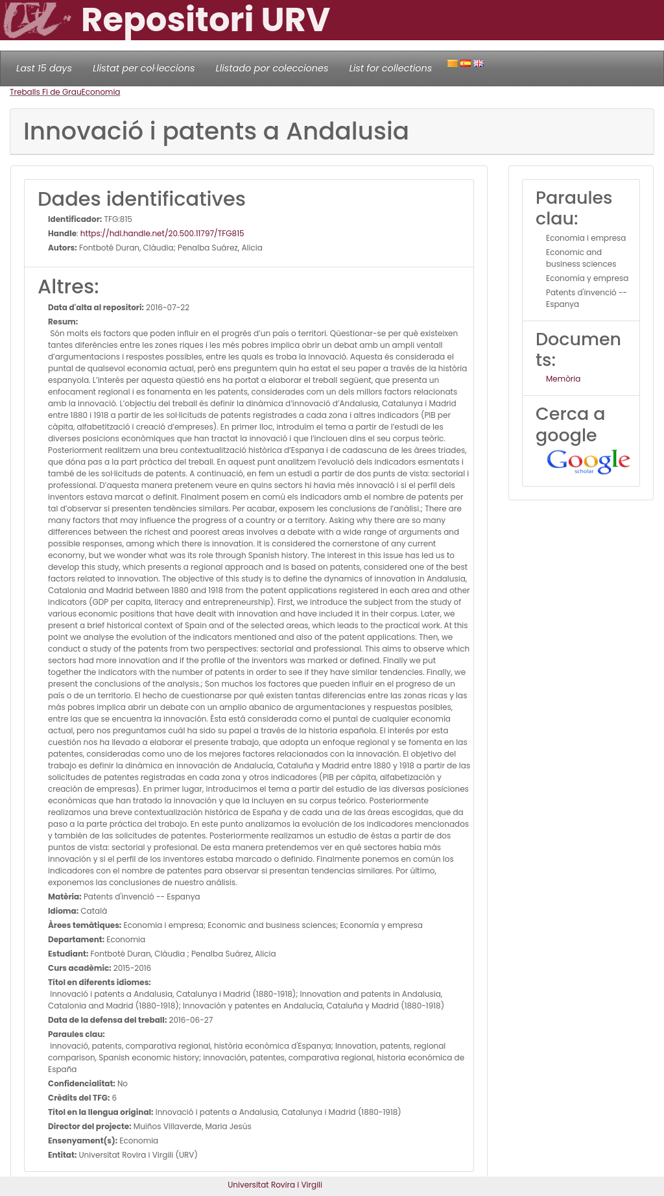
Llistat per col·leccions (144, 68)
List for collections (390, 68)
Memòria (563, 378)
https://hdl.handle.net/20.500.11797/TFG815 (162, 233)
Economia (101, 91)
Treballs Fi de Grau (46, 91)
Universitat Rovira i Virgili (275, 1184)
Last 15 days (44, 68)
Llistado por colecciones (272, 68)
